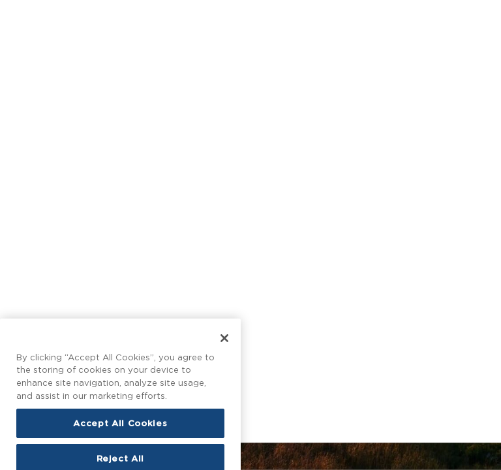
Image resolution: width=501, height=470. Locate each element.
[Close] (224, 360)
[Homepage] (250, 18)
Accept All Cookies (120, 446)
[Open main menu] (19, 18)
